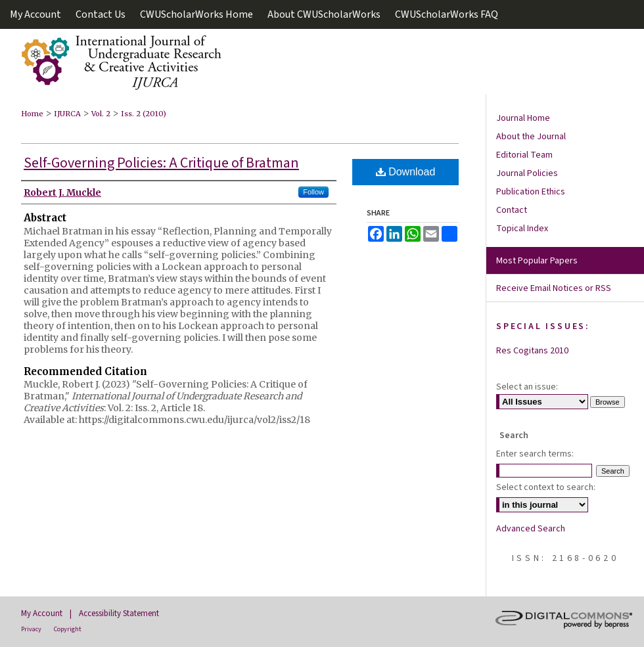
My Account (41, 613)
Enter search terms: (535, 453)
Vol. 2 (100, 113)
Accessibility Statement (119, 613)
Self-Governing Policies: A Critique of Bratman (161, 162)
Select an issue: (527, 386)
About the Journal (531, 136)
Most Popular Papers (537, 260)
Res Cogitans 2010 (532, 350)
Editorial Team (524, 155)
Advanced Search (530, 528)
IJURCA (67, 113)
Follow (313, 192)
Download (406, 171)
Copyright (67, 629)
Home (32, 113)
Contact (511, 210)
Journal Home (523, 118)
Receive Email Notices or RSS (553, 288)
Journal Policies (527, 173)
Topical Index (522, 228)
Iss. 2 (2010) (143, 113)
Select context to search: (545, 487)
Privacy (31, 629)
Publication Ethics (530, 191)
